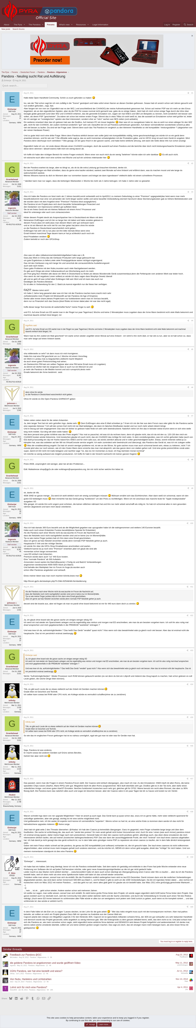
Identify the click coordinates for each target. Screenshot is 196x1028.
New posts (6, 29)
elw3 (11, 981)
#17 (191, 778)
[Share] (188, 92)
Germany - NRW (15, 122)
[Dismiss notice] (191, 36)
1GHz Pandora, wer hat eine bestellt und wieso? (36, 970)
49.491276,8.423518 (13, 224)
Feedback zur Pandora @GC (26, 954)
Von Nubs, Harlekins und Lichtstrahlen (30, 978)
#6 (192, 387)
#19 (191, 856)
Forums (51, 24)
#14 (191, 684)
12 (47, 965)
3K (51, 957)
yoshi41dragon (182, 964)
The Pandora (34, 24)
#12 (191, 615)
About (6, 24)
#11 (191, 586)
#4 (192, 320)
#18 (191, 811)
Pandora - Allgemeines (38, 957)
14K (51, 989)
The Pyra (18, 24)
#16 (191, 745)
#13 (191, 650)
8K (48, 981)
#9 (192, 488)
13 (44, 981)
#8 (192, 459)
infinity (12, 973)
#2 (192, 163)
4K (50, 965)
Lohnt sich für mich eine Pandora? (28, 986)
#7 (192, 415)
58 (48, 989)
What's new (64, 24)
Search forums (18, 29)
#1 (192, 92)
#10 (191, 523)
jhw (186, 989)
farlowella (184, 973)
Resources (81, 24)
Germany (17, 711)
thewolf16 (13, 989)
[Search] (188, 24)
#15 (191, 717)
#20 (191, 906)
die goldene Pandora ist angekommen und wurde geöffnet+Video (45, 962)
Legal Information (100, 24)
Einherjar (7, 80)
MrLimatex (14, 957)
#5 (192, 349)
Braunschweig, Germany (12, 805)
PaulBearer (184, 956)
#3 (192, 191)
